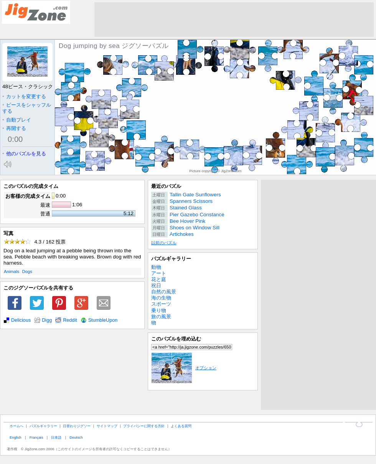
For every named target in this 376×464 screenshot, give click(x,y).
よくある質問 (181, 426)
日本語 (56, 437)
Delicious (21, 320)
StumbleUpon (103, 320)
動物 (156, 267)
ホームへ (16, 426)
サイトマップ (107, 426)
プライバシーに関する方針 (144, 426)
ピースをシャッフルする (26, 108)
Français (36, 437)
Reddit (70, 320)
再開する (14, 128)
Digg (47, 320)
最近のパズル (166, 186)
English (15, 437)
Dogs (27, 271)
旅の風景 (161, 316)
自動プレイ (16, 120)
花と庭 (158, 279)
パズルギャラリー (171, 259)
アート (158, 273)
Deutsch (75, 437)
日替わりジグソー (77, 426)
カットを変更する (24, 96)
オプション (183, 367)
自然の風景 (163, 292)
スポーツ (161, 304)
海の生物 (161, 298)
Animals (11, 271)
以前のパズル (163, 242)
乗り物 (158, 310)
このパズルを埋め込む (176, 339)
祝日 (156, 285)
